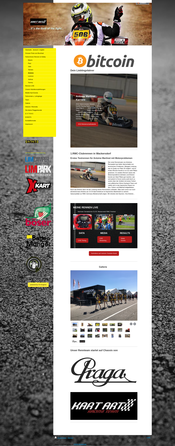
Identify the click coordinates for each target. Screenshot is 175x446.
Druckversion (61, 438)
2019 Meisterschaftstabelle (87, 124)
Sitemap (70, 438)
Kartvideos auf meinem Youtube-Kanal (104, 253)
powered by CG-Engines (38, 284)
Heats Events (123, 239)
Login (148, 437)
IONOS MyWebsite (80, 444)
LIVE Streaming (103, 239)
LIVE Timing (82, 240)
